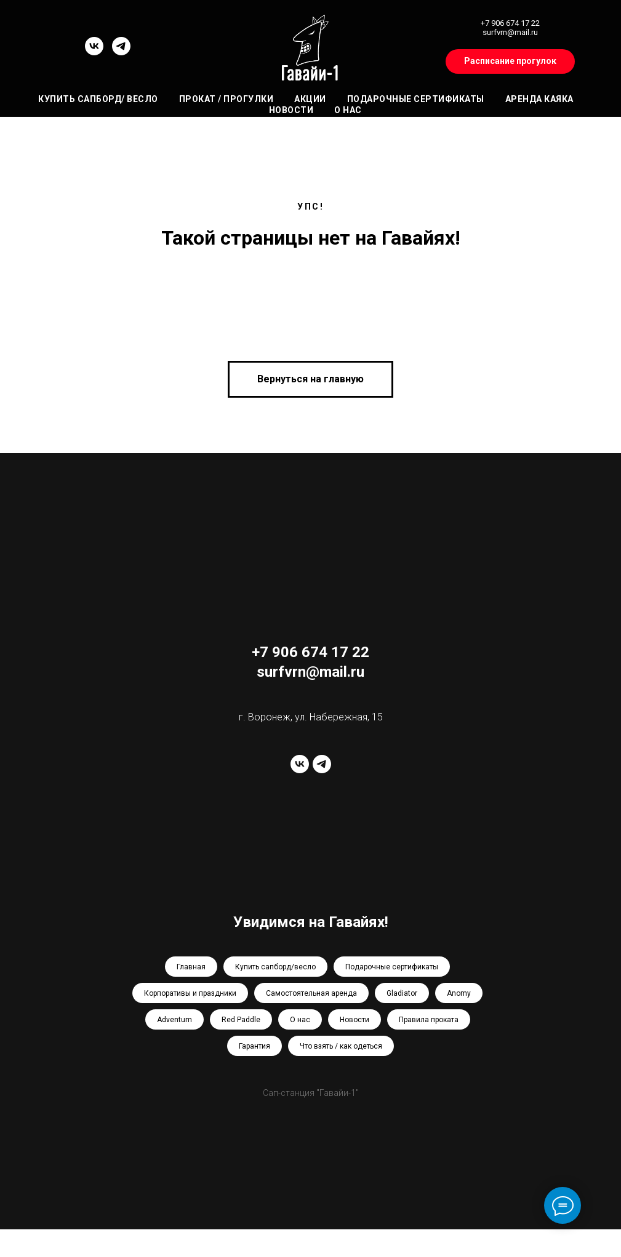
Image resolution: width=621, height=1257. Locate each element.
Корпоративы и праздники (190, 993)
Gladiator (402, 993)
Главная (191, 967)
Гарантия (254, 1046)
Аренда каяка (539, 99)
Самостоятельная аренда (311, 993)
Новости (291, 110)
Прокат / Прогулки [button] (226, 99)
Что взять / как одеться (341, 1046)
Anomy (459, 993)
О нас (348, 110)
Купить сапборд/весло (275, 967)
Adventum (174, 1019)
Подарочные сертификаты (415, 99)
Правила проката (429, 1019)
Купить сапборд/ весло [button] (98, 99)
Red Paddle (241, 1019)
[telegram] (121, 52)
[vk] (94, 52)
